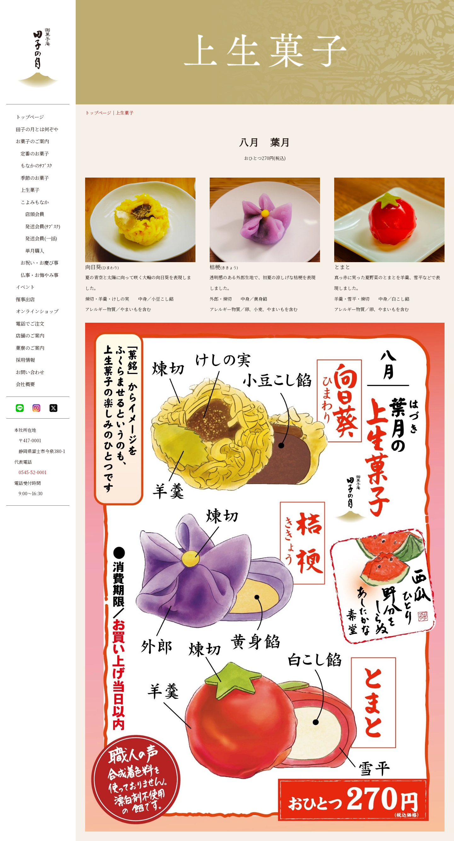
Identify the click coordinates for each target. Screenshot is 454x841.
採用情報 (25, 359)
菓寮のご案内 (30, 347)
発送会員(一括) (36, 238)
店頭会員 (30, 213)
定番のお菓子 (32, 153)
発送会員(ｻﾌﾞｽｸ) (38, 226)
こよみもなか (32, 201)
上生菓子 (124, 112)
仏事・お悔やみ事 (37, 274)
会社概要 (25, 383)
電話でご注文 (30, 323)
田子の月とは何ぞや (37, 129)
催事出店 (25, 299)
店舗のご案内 (30, 335)
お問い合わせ (30, 371)
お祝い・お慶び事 (37, 262)
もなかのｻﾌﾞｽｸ (34, 165)
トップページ (98, 112)
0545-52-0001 (32, 472)
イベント (25, 286)
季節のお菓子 (32, 177)
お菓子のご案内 (32, 141)
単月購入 (30, 250)
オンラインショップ (37, 311)
